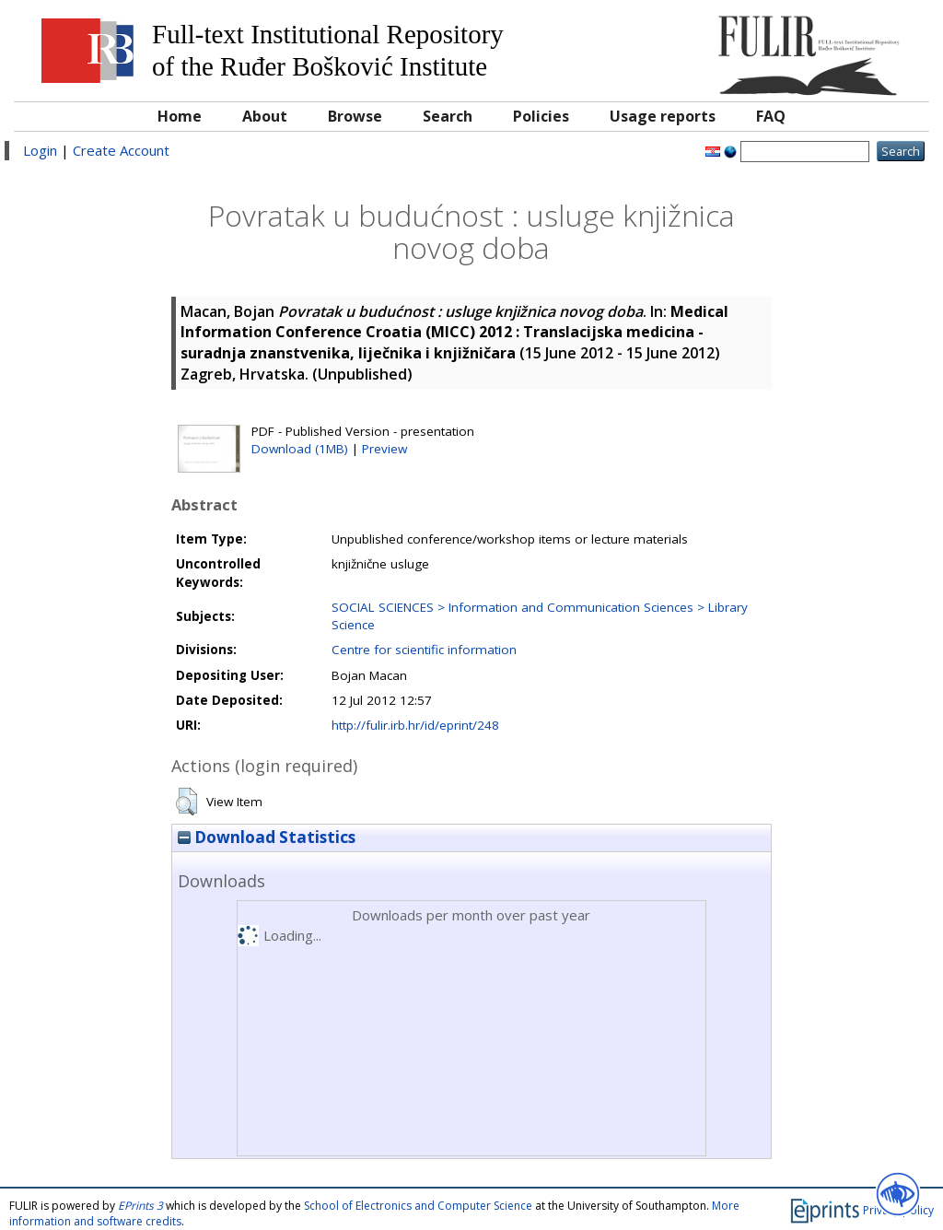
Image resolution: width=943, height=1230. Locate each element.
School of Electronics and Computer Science (418, 1205)
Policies (541, 116)
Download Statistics (266, 837)
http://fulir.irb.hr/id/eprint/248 (415, 725)
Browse (355, 116)
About (264, 116)
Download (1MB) (299, 448)
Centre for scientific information (424, 649)
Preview (384, 448)
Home (179, 116)
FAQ (771, 116)
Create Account (121, 150)
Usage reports (663, 116)
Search (447, 116)
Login (40, 150)
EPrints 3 (140, 1205)
